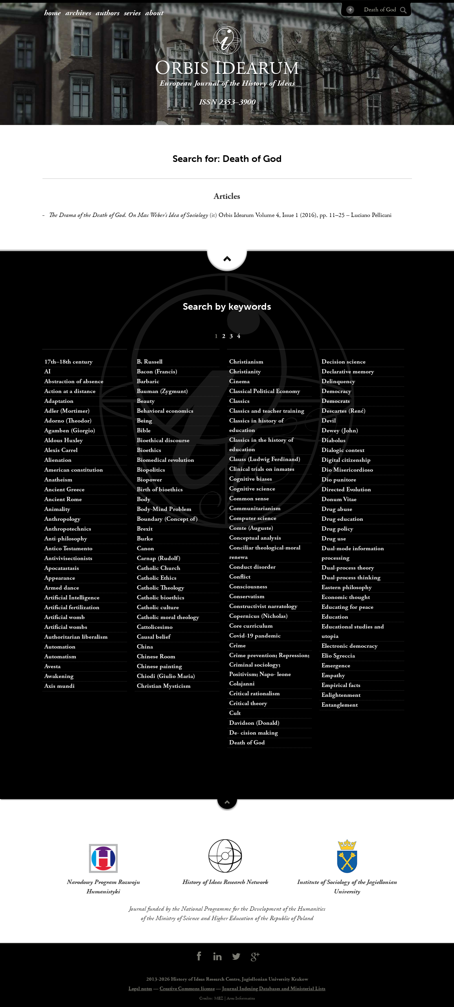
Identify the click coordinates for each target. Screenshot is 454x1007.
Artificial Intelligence (71, 598)
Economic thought (346, 597)
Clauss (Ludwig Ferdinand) (264, 459)
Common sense (249, 498)
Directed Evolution (346, 489)
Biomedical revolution (165, 460)
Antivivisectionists (68, 558)
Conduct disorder (252, 567)
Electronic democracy (350, 646)
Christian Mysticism (164, 686)
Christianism (246, 362)
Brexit (145, 529)
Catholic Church (158, 568)
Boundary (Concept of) (167, 519)
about (154, 13)
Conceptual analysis (255, 538)
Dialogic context (343, 450)
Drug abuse (337, 509)
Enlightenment (341, 695)
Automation (59, 647)
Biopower (149, 480)
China (145, 647)
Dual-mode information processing (353, 553)
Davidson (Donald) (254, 723)
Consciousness (248, 587)
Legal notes (140, 988)
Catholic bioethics (160, 598)
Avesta (52, 666)
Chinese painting (159, 666)
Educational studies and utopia (353, 631)
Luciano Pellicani (371, 215)
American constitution (73, 470)
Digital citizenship (346, 460)
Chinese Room (156, 656)
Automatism (60, 656)
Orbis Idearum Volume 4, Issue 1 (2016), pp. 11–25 (282, 215)
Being (144, 421)
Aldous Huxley (63, 440)
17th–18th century (68, 362)
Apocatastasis (61, 568)
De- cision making (253, 733)
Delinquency (338, 381)
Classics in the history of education (261, 445)
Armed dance (61, 588)
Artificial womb (64, 617)
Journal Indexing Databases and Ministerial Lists (273, 988)
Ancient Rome (63, 499)
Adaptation (59, 401)
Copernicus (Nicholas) (258, 616)
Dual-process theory (348, 568)
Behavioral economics (165, 411)
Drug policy (337, 529)
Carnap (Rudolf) (158, 558)
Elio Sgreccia (338, 656)
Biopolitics (151, 470)
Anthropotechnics (67, 529)
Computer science (252, 518)
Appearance (59, 578)
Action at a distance (70, 391)
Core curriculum (251, 626)
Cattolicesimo (155, 627)
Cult (235, 713)
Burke (145, 539)
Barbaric (148, 381)
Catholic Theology (160, 588)
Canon (145, 548)
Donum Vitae (339, 499)
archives (78, 13)
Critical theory (248, 703)
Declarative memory (348, 372)
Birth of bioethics (160, 489)
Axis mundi (59, 686)
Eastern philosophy (347, 587)
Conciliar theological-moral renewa (264, 552)
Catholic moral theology (168, 617)
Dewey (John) (340, 430)
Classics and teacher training (266, 411)
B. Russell (149, 362)
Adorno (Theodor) (68, 421)
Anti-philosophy (65, 539)
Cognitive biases (250, 479)
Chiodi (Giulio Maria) (166, 676)
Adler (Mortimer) (67, 411)
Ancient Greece (64, 489)
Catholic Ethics (156, 578)
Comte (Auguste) (251, 528)
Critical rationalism (254, 693)
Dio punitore (339, 480)
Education (335, 617)
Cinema (239, 381)
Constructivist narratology (263, 606)
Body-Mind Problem (164, 509)
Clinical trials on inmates (261, 469)
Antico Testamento (68, 548)
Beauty (146, 401)
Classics (239, 401)
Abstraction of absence (73, 381)
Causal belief (153, 637)
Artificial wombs (65, 627)
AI (47, 372)
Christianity (245, 372)
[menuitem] (52, 13)
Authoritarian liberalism (76, 637)
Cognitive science (252, 489)
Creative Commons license (187, 988)
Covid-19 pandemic (255, 636)
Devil (329, 421)
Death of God (247, 743)
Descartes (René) (344, 411)
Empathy (333, 675)
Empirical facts (341, 685)
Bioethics (149, 450)
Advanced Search (350, 10)
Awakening (59, 676)
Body (144, 499)
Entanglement (340, 705)
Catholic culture (158, 607)
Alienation (58, 460)
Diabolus (334, 440)
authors (107, 13)
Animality (57, 509)
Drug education (342, 519)
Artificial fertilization (71, 607)
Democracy (336, 391)
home (52, 13)
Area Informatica (241, 998)
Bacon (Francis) (157, 372)
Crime (237, 645)
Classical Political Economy (264, 391)
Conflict (239, 577)
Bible (144, 430)
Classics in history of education (256, 425)
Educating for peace (347, 607)
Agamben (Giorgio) (69, 430)
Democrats (336, 401)
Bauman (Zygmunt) (162, 391)
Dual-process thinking (351, 577)
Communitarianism (255, 508)
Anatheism (58, 480)
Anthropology (62, 519)
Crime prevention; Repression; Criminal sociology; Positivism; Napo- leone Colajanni (269, 669)
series (132, 13)
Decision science (344, 362)
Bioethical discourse (163, 440)
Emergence (336, 666)
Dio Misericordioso (347, 470)
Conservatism (247, 596)
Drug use (334, 539)
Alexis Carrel (60, 450)
